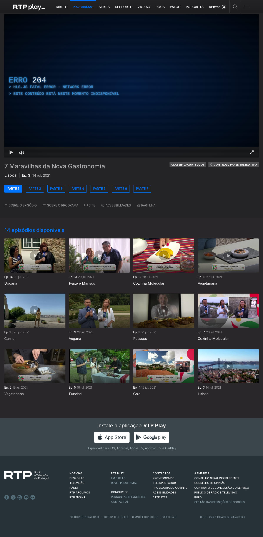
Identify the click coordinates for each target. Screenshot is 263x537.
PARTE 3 (56, 188)
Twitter (13, 497)
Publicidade (169, 517)
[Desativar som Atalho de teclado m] (22, 152)
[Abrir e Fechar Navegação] (246, 7)
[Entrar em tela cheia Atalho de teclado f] (251, 152)
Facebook (6, 497)
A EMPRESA (202, 473)
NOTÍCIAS (76, 473)
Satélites (160, 497)
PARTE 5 (99, 188)
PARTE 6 (121, 188)
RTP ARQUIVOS (80, 492)
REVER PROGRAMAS (124, 483)
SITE (89, 205)
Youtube (26, 497)
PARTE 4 (78, 188)
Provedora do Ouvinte (170, 487)
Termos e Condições (145, 517)
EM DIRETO (118, 478)
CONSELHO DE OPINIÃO (209, 483)
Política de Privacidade (85, 517)
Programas (83, 7)
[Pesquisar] (235, 6)
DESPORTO (77, 478)
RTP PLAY (117, 473)
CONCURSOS (119, 492)
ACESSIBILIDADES (116, 205)
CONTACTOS (161, 473)
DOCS (160, 7)
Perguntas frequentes (128, 496)
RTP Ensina (77, 497)
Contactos (120, 501)
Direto (62, 7)
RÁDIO (74, 487)
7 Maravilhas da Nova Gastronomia (54, 166)
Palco (175, 7)
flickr (32, 497)
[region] (131, 86)
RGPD (198, 497)
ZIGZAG (144, 7)
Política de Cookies (115, 517)
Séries (104, 7)
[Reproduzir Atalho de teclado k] (11, 152)
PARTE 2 (35, 188)
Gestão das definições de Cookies (219, 502)
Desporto (124, 7)
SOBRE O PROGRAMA (60, 205)
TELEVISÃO (77, 483)
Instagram (19, 497)
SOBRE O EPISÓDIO (20, 205)
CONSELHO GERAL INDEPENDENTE (217, 478)
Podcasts (195, 7)
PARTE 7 (142, 188)
